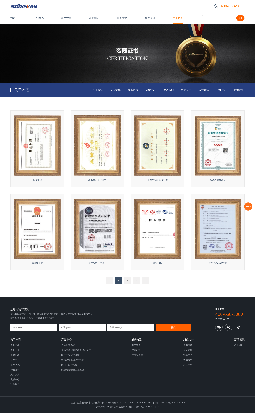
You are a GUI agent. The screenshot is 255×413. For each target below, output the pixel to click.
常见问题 (187, 350)
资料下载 (187, 345)
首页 (13, 18)
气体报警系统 (68, 345)
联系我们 (239, 90)
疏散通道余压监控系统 (72, 369)
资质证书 (186, 90)
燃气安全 (136, 345)
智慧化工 (136, 350)
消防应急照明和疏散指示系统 (76, 350)
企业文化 (115, 90)
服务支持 (122, 18)
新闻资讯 (150, 18)
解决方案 (66, 18)
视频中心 (221, 90)
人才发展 (204, 90)
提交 (173, 327)
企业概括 (97, 90)
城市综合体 (137, 355)
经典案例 (94, 18)
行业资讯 (238, 345)
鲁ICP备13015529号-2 (147, 406)
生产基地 (168, 90)
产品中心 (38, 18)
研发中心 (151, 90)
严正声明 (187, 364)
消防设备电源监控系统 (72, 360)
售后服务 (187, 360)
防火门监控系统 (69, 364)
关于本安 (178, 18)
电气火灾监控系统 (70, 355)
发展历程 (133, 90)
